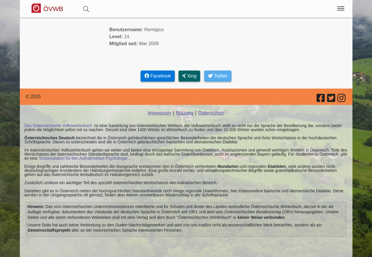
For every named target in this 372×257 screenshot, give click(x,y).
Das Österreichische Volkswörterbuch (58, 125)
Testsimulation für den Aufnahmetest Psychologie (83, 158)
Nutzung (184, 112)
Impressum (159, 112)
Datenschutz (211, 112)
